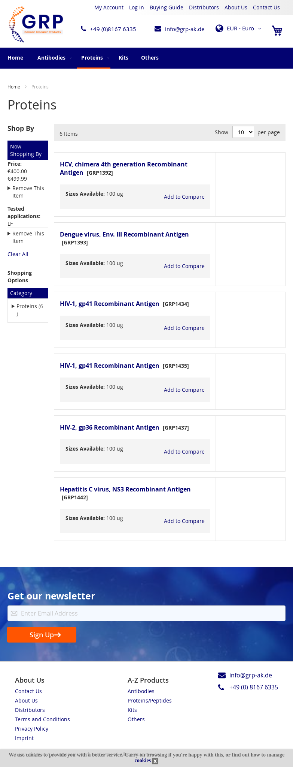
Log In (136, 7)
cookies (143, 760)
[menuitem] (53, 57)
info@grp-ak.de (184, 29)
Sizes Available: (85, 193)
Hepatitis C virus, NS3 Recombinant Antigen (125, 489)
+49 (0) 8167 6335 (253, 687)
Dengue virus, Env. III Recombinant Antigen (124, 234)
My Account (108, 7)
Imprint (24, 738)
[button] (240, 28)
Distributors (204, 7)
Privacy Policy (31, 728)
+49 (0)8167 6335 (113, 29)
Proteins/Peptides (150, 700)
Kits (132, 709)
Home (15, 57)
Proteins (29, 310)
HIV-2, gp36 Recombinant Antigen (109, 427)
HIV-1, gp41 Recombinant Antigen (109, 304)
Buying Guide (166, 7)
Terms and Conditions (42, 719)
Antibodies (141, 691)
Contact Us (266, 7)
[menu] (146, 58)
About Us (236, 7)
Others (136, 719)
